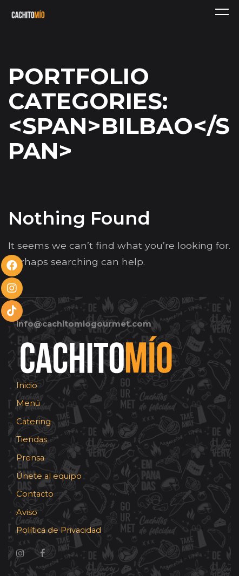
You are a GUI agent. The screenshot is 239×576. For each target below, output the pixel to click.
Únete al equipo (49, 476)
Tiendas (31, 439)
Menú (28, 403)
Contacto (35, 494)
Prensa (30, 458)
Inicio (26, 385)
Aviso (26, 512)
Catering (33, 421)
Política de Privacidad (58, 530)
